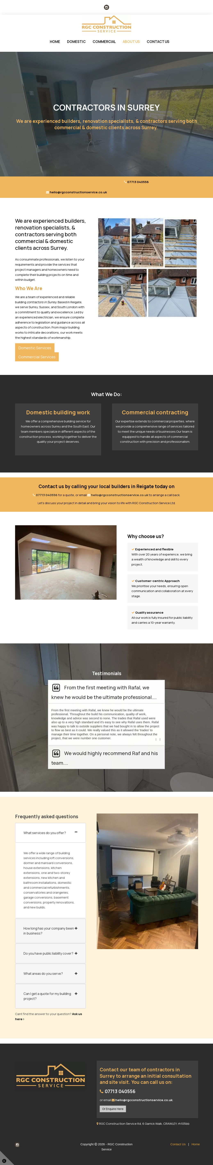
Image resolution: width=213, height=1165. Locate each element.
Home (55, 41)
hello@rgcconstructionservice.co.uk (119, 495)
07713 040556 (46, 495)
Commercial (104, 41)
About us (131, 41)
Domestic (76, 41)
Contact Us (158, 41)
